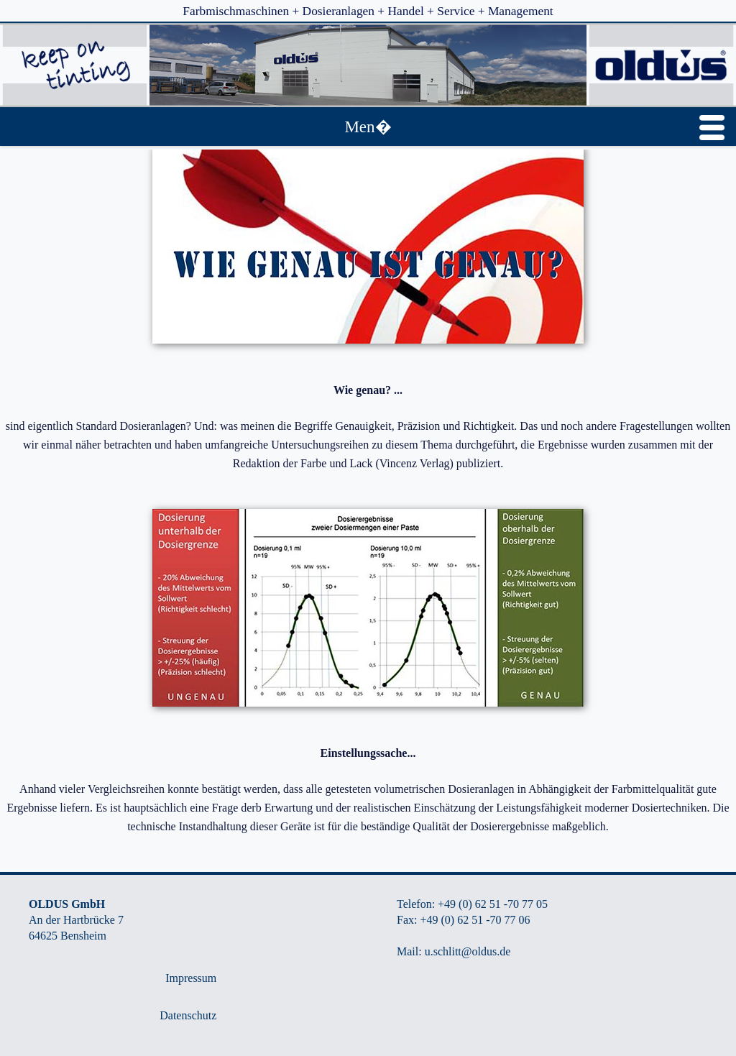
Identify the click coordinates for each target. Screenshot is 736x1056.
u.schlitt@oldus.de (468, 951)
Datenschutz (188, 1015)
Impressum (190, 978)
